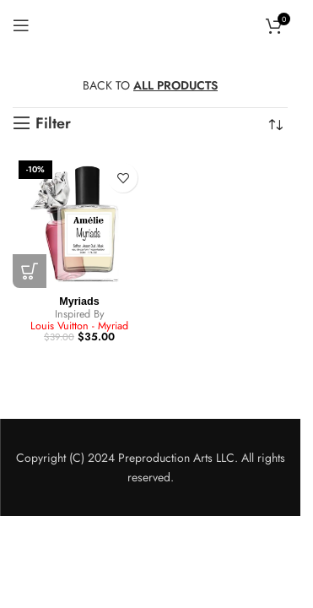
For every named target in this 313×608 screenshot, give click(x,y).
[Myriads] (79, 221)
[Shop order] (275, 125)
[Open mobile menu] (21, 25)
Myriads (79, 301)
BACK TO (150, 85)
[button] (29, 271)
